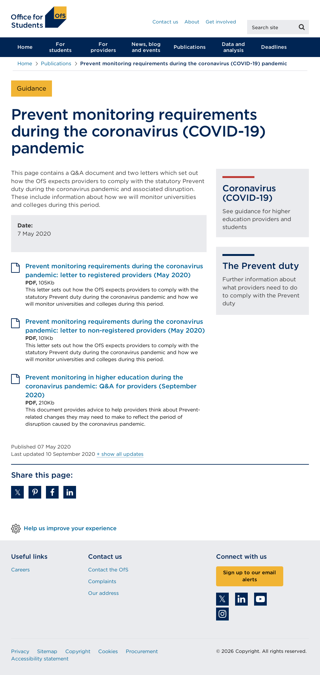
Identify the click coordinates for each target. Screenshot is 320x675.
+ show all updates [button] (120, 454)
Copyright (77, 651)
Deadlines (274, 47)
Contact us (165, 22)
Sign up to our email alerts (249, 576)
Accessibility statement (39, 659)
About (191, 22)
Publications (190, 47)
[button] (17, 492)
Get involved (221, 22)
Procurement (142, 651)
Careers (20, 570)
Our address (103, 593)
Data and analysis (233, 47)
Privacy (20, 651)
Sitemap (47, 651)
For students (60, 47)
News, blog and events (146, 47)
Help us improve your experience (70, 528)
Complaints (102, 581)
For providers (103, 47)
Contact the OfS (108, 570)
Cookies (108, 651)
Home (25, 47)
